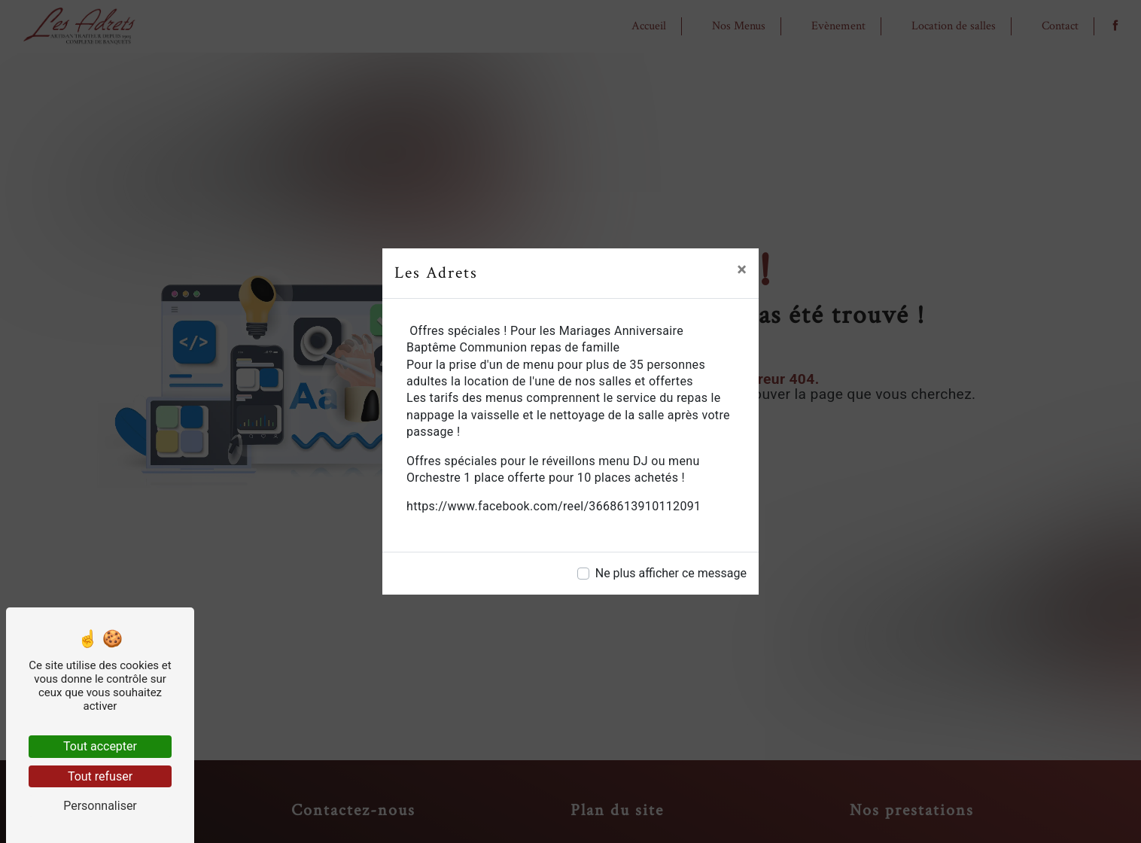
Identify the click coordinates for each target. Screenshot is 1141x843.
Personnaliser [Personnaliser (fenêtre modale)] (100, 806)
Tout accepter (100, 746)
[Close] (742, 269)
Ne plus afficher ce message (671, 573)
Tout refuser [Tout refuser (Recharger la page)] (100, 776)
